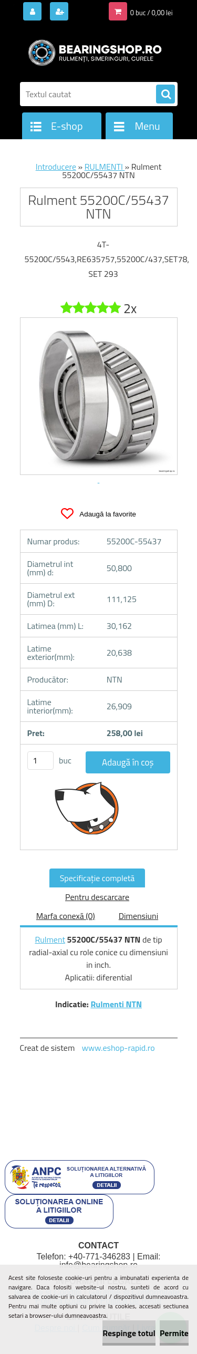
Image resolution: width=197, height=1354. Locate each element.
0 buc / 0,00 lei (151, 12)
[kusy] (40, 760)
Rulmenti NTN (116, 1004)
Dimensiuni (138, 915)
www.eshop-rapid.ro (118, 1047)
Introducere (56, 166)
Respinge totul (128, 1333)
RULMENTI (105, 166)
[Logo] (92, 51)
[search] (165, 95)
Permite (174, 1333)
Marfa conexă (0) (65, 915)
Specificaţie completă (97, 878)
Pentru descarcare (97, 897)
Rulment (50, 939)
